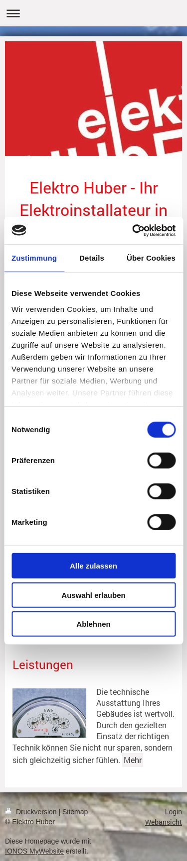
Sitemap (75, 812)
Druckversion (31, 812)
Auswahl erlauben (93, 594)
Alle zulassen (93, 566)
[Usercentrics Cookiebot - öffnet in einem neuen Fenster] (133, 230)
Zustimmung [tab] (34, 258)
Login (173, 812)
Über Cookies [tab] (151, 258)
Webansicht (163, 822)
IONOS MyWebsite (34, 851)
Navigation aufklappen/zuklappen (93, 13)
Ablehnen (93, 624)
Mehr (133, 760)
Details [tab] (91, 258)
